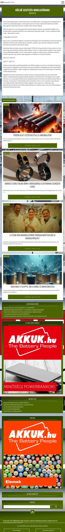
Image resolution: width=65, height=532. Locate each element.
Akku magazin (33, 494)
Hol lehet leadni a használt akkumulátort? (13, 407)
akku (13, 26)
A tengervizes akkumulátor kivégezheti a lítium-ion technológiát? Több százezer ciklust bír (25, 316)
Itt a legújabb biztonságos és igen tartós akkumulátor (16, 314)
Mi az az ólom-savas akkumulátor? (12, 409)
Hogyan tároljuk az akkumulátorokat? (13, 411)
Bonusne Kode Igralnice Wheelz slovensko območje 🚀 (17, 403)
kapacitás (59, 41)
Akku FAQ (33, 399)
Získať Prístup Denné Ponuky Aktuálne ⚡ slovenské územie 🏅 (18, 405)
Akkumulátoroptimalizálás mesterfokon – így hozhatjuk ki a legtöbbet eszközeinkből (24, 310)
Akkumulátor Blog (18, 521)
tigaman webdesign (35, 521)
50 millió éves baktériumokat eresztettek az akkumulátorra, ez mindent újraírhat (23, 312)
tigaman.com (51, 521)
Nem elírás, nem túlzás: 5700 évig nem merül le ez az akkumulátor (19, 308)
